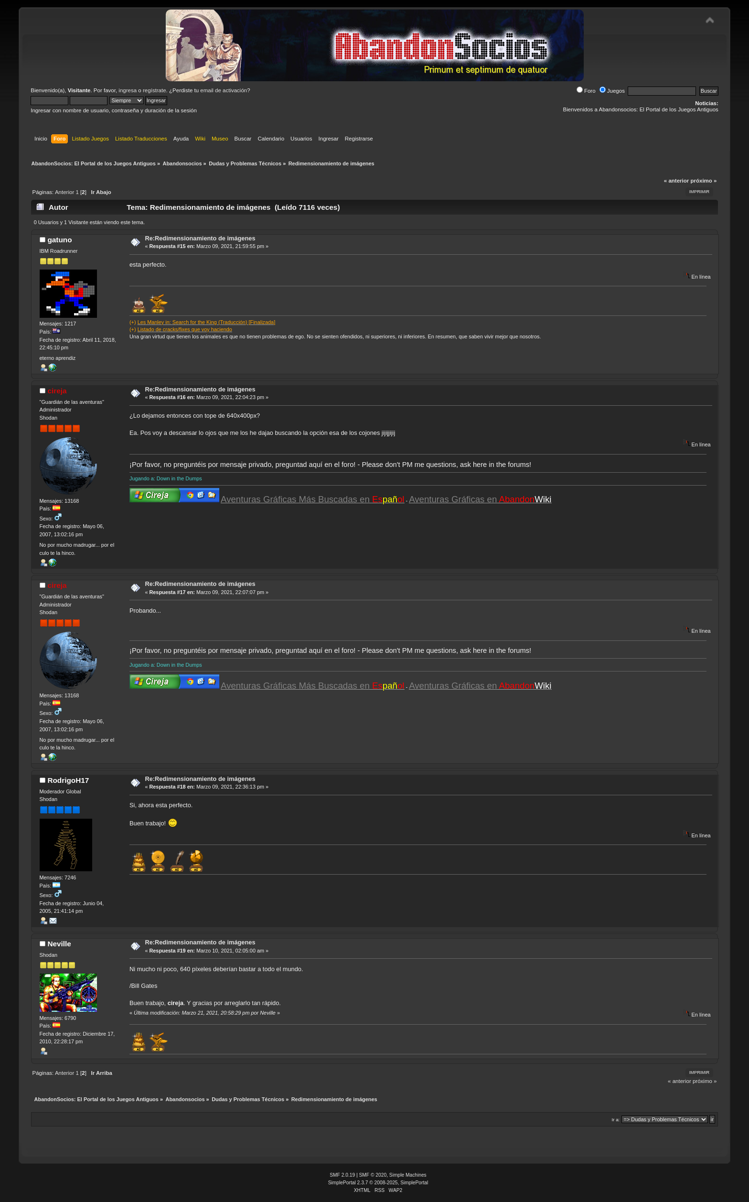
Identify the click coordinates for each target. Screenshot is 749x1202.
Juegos (612, 91)
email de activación (223, 90)
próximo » (703, 181)
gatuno (59, 240)
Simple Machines (408, 1175)
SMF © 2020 (373, 1175)
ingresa (127, 90)
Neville (59, 944)
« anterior (676, 181)
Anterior (64, 192)
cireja (56, 391)
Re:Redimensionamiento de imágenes (200, 238)
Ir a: (615, 1119)
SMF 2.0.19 (342, 1175)
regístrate (154, 90)
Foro (586, 91)
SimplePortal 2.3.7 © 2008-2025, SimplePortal (378, 1182)
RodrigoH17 (68, 780)
